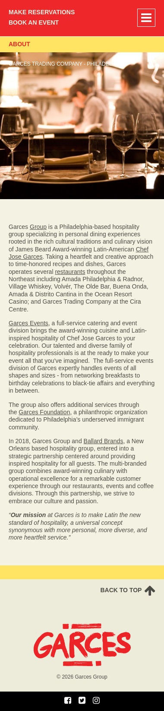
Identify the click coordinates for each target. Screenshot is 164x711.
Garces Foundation (44, 412)
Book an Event (34, 22)
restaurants (70, 271)
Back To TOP (127, 591)
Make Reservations (42, 12)
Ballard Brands (103, 441)
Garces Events (28, 323)
